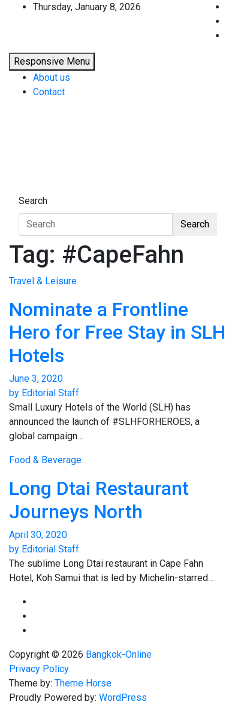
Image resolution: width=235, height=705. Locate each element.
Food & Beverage (45, 460)
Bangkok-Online (119, 654)
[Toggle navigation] (26, 190)
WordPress (123, 697)
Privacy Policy (39, 668)
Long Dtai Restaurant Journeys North (99, 499)
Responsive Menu (52, 61)
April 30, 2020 (38, 534)
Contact (49, 92)
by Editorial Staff (44, 393)
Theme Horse (83, 683)
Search (33, 200)
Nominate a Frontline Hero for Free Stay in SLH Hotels (117, 332)
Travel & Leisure (43, 281)
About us (51, 77)
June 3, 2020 (36, 378)
